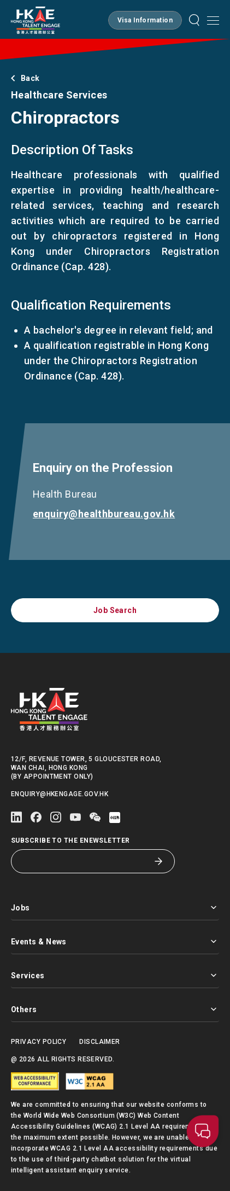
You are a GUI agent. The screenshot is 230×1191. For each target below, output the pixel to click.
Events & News (115, 941)
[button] (145, 20)
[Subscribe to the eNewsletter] (85, 861)
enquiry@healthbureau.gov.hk (105, 513)
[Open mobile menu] (213, 20)
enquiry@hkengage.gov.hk (59, 794)
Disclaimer (99, 1042)
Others (115, 1009)
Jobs (115, 907)
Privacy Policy (38, 1042)
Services (115, 975)
